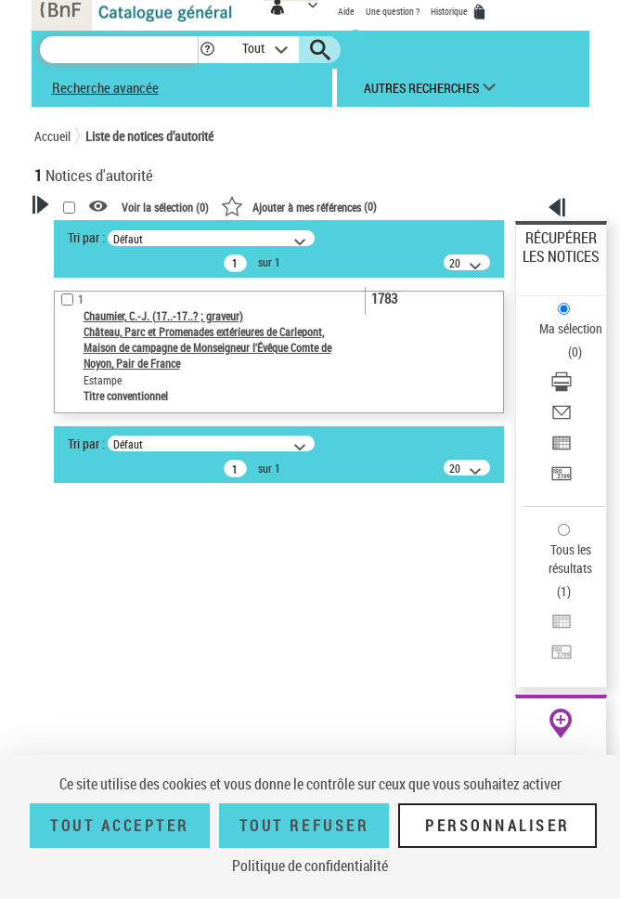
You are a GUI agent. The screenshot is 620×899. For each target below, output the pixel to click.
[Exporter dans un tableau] (561, 449)
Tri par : (86, 237)
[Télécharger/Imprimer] (561, 388)
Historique (450, 11)
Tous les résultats (570, 559)
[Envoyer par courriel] (561, 418)
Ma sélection (570, 328)
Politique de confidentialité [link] (310, 865)
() (299, 206)
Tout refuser (303, 825)
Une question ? (393, 11)
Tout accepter (119, 825)
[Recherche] (119, 49)
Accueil (52, 136)
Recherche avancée (105, 87)
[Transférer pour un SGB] (561, 480)
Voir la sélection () (165, 207)
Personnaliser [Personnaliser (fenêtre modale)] (497, 825)
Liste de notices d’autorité (149, 136)
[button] (207, 49)
